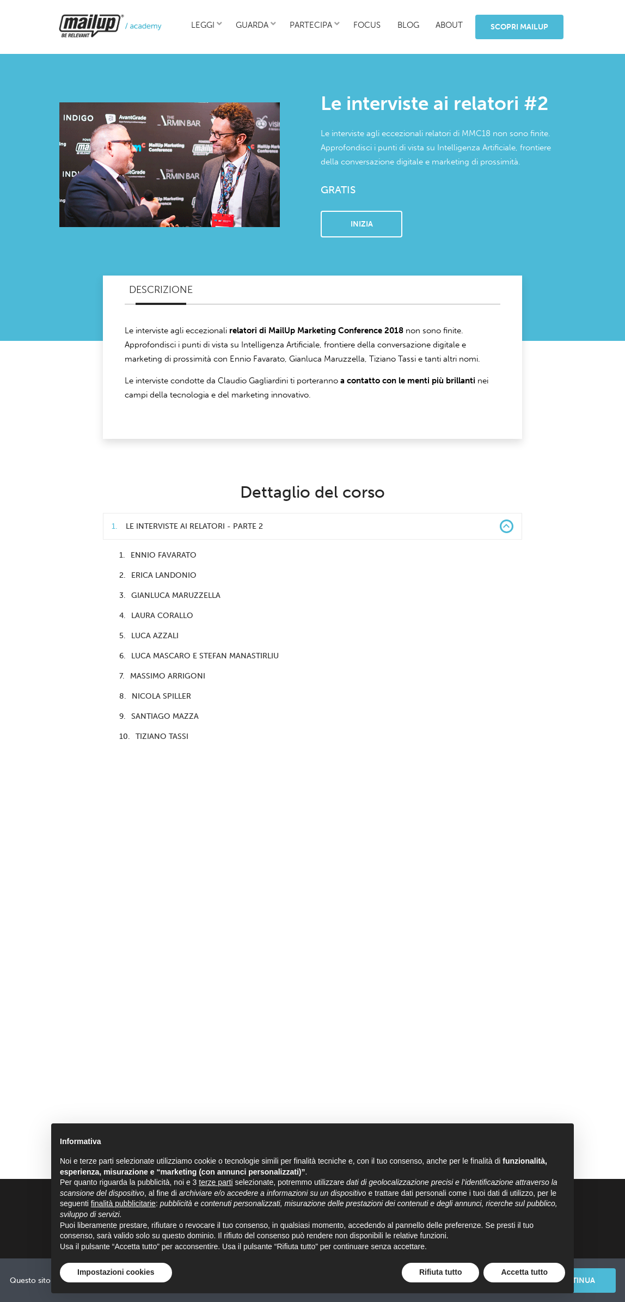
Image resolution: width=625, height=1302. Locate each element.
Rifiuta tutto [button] (440, 1272)
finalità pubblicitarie (123, 1203)
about (449, 25)
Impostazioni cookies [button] (116, 1272)
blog (408, 25)
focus (367, 25)
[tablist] (312, 290)
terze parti (215, 1182)
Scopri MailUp (519, 27)
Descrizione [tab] (161, 290)
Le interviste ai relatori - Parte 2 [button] (312, 526)
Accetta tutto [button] (524, 1272)
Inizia (362, 224)
